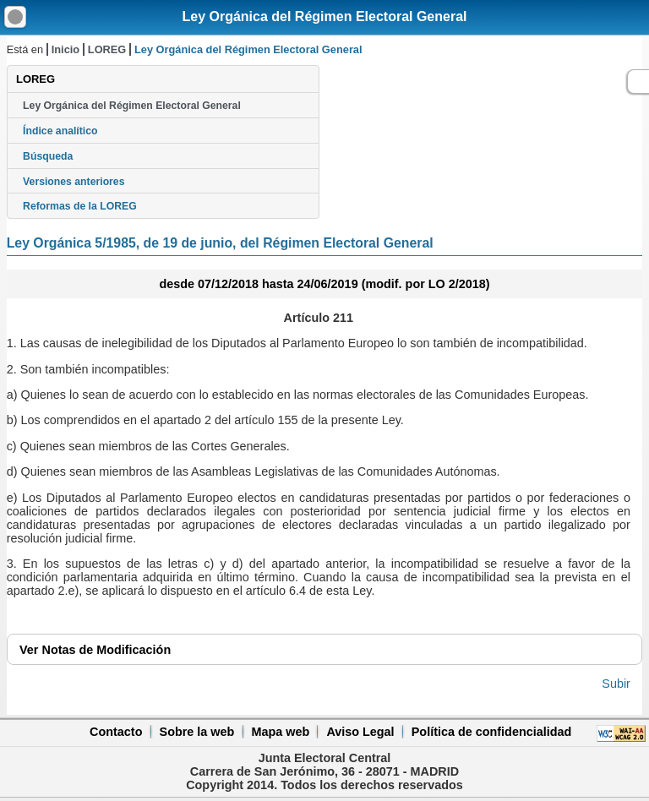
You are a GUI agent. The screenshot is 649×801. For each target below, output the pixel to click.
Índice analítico (60, 131)
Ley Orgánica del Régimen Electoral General (324, 16)
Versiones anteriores (73, 182)
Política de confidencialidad (492, 731)
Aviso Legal (360, 731)
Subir (616, 683)
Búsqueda (48, 156)
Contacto (116, 731)
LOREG (107, 49)
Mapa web (280, 731)
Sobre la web (197, 731)
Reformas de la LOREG (80, 206)
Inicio (65, 49)
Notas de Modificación (95, 650)
